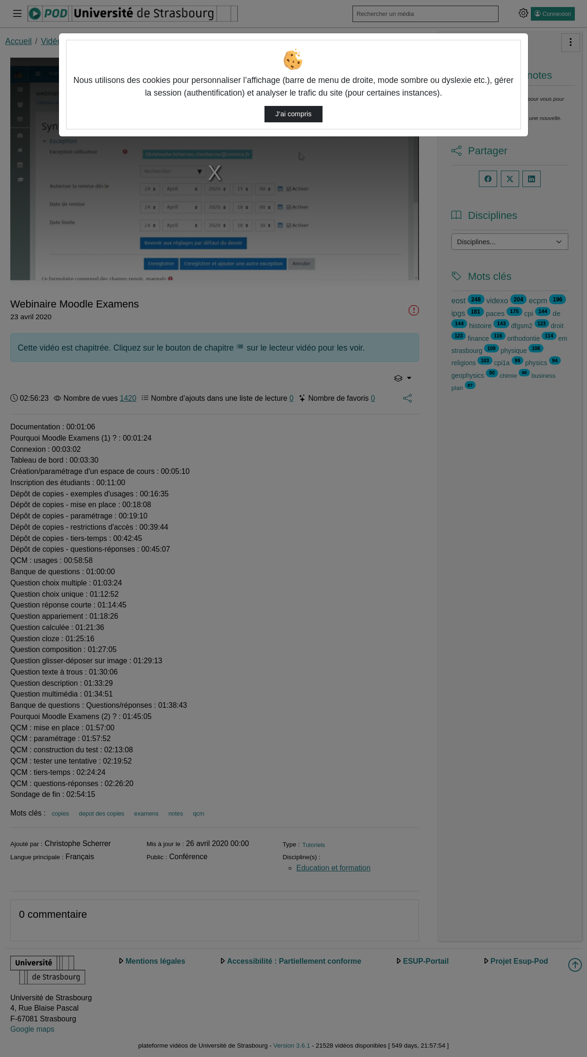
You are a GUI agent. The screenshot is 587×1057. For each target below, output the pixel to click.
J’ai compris (293, 114)
